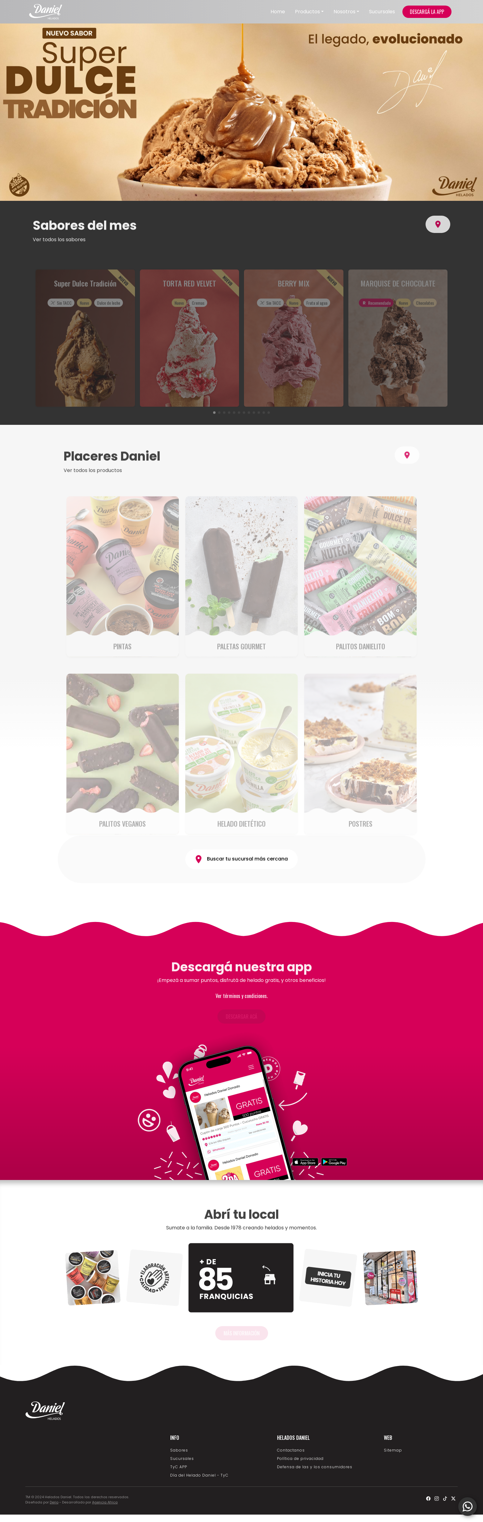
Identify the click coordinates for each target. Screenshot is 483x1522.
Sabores (179, 1450)
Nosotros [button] (344, 11)
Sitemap (393, 1450)
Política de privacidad (300, 1458)
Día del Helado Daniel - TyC (199, 1475)
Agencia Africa (105, 1502)
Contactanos (291, 1450)
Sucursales (382, 11)
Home (278, 11)
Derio (54, 1502)
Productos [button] (307, 11)
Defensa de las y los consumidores (314, 1466)
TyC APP (178, 1466)
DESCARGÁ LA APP (427, 11)
